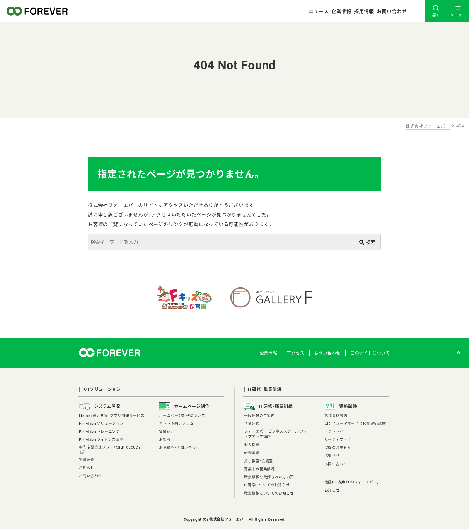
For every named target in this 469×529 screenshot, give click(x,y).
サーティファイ (338, 440)
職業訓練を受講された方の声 (269, 477)
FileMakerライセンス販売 (101, 440)
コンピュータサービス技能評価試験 (355, 424)
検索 (367, 242)
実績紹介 (86, 460)
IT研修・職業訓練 (264, 389)
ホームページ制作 (191, 406)
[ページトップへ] (458, 352)
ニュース (319, 11)
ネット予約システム (176, 424)
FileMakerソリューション (101, 424)
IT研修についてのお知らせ (267, 485)
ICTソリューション (102, 389)
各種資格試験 (336, 416)
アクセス (295, 353)
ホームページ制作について (182, 416)
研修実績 (251, 453)
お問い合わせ (392, 11)
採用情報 (364, 11)
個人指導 (251, 445)
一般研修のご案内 (259, 416)
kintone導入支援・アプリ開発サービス (111, 416)
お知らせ (86, 468)
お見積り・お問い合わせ (179, 448)
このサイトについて (370, 353)
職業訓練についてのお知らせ (269, 493)
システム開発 (107, 406)
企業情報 (341, 11)
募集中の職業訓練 (259, 469)
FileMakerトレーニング (99, 432)
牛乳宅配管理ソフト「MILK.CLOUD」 (110, 447)
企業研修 (251, 424)
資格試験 (348, 406)
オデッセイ (334, 432)
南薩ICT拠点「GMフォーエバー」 (352, 482)
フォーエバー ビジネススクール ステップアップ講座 (275, 434)
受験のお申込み (338, 448)
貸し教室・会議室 (258, 461)
